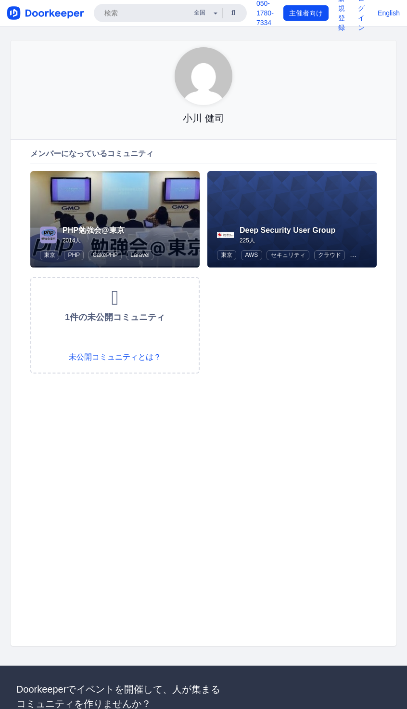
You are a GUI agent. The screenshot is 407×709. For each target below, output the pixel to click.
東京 (49, 255)
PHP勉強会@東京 (94, 230)
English (389, 13)
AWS (251, 255)
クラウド (329, 255)
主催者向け (306, 13)
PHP (74, 255)
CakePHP (105, 255)
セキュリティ (288, 255)
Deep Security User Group (287, 230)
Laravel (139, 255)
